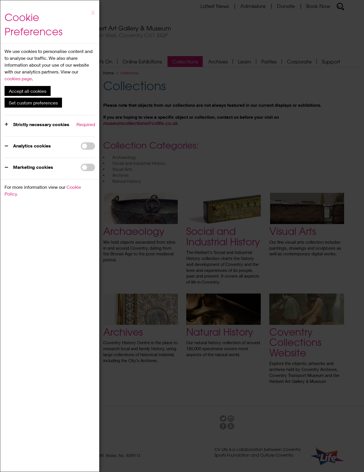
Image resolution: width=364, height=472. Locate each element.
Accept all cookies (27, 91)
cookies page (18, 78)
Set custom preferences (33, 102)
